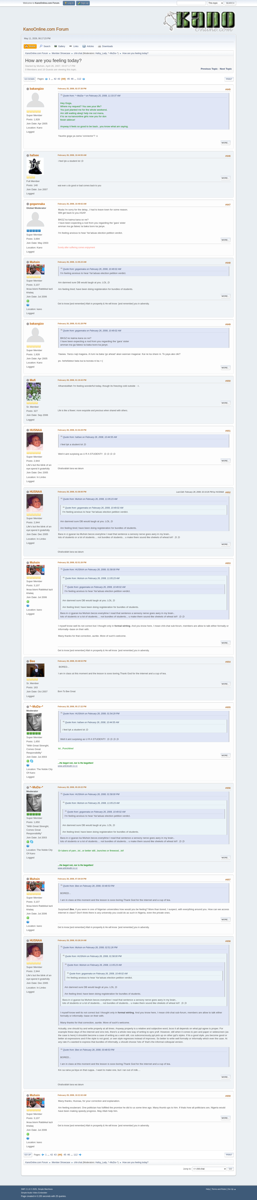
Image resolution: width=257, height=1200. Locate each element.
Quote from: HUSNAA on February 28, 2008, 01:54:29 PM (91, 713)
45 (68, 78)
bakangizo (37, 88)
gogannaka (37, 203)
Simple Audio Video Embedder (34, 1193)
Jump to (187, 1168)
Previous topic (209, 68)
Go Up (28, 1155)
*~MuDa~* (113, 53)
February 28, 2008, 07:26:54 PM (72, 879)
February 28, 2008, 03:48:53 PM (72, 661)
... (52, 78)
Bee (32, 661)
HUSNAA (36, 430)
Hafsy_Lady (101, 53)
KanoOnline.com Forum (46, 29)
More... (225, 143)
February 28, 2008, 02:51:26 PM (72, 562)
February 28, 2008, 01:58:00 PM (72, 492)
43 (58, 78)
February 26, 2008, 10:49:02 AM (72, 204)
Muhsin (35, 262)
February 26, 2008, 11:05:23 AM (72, 262)
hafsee (34, 155)
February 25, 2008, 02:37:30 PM (72, 89)
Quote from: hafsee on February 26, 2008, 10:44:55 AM (90, 437)
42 (55, 78)
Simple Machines (45, 1189)
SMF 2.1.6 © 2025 (29, 1189)
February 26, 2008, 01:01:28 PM (72, 323)
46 (72, 78)
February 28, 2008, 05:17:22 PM (72, 706)
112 (79, 78)
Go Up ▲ (232, 1189)
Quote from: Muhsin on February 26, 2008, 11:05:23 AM (90, 499)
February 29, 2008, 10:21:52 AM (72, 1095)
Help (208, 1189)
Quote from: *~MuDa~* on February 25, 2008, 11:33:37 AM (92, 95)
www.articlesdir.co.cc (68, 766)
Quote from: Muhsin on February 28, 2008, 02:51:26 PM (90, 947)
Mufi (33, 380)
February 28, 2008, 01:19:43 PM (72, 380)
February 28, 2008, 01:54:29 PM (72, 430)
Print (229, 79)
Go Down (30, 79)
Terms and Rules (219, 1189)
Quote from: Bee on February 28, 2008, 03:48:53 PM (88, 886)
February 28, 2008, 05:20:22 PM (72, 787)
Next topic (226, 68)
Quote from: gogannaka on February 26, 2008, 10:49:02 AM (92, 269)
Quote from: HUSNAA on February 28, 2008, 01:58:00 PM (91, 569)
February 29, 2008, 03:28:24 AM (72, 940)
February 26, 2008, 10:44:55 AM (72, 155)
